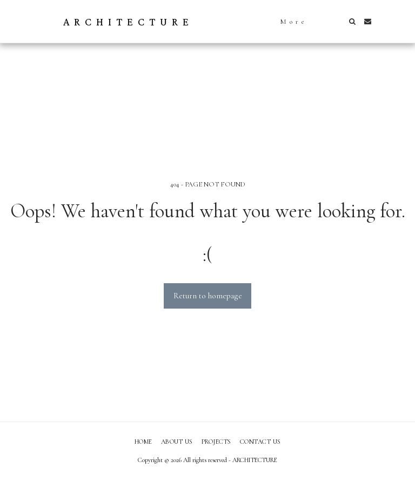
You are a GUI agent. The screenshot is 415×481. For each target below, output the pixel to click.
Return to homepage (207, 295)
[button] (352, 21)
